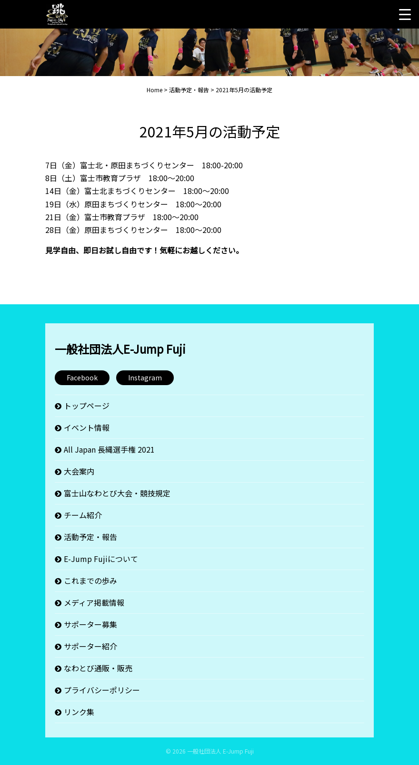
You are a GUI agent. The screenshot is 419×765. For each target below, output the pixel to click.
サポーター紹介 (90, 646)
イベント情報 (87, 427)
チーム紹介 (83, 515)
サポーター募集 (90, 624)
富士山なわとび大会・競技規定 (117, 493)
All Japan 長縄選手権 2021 (109, 449)
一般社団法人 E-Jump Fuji (220, 751)
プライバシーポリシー (102, 690)
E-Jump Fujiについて (101, 558)
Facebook (82, 377)
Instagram (145, 377)
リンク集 (79, 711)
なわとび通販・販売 (98, 668)
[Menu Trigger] (404, 14)
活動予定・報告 (90, 536)
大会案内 (79, 471)
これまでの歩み (90, 580)
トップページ (87, 405)
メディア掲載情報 (94, 602)
